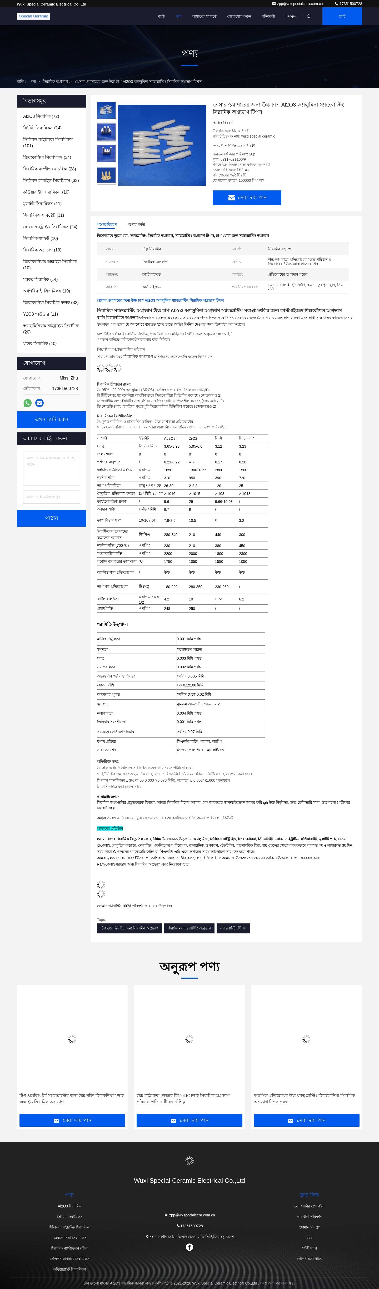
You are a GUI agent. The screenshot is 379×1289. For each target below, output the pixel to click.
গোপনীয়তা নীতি (309, 1259)
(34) (47, 157)
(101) (48, 142)
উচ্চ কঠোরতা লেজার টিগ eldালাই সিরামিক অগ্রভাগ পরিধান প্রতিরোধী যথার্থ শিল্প (183, 1098)
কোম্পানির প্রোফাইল (309, 1206)
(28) (49, 169)
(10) (46, 192)
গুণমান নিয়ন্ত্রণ (309, 1227)
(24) (50, 227)
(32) (51, 302)
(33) (51, 180)
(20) (51, 328)
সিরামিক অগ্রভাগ (55, 81)
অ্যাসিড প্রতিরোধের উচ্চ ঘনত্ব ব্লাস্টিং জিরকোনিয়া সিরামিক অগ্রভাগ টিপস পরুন (304, 1098)
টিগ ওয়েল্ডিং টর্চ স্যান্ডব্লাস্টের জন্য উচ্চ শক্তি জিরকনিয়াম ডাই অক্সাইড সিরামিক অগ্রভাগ (71, 1098)
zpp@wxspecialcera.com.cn (298, 4)
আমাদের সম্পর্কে (204, 16)
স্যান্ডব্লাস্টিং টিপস (233, 928)
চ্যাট (342, 16)
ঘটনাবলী (268, 16)
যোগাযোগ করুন (239, 16)
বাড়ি (161, 16)
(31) (43, 215)
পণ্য (178, 16)
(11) (42, 203)
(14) (42, 128)
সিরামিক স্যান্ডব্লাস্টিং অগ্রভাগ (189, 928)
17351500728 (348, 4)
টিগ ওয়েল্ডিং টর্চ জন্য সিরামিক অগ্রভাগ (129, 928)
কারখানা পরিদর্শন (309, 1217)
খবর (309, 1238)
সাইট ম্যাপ (309, 1248)
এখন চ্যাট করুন (51, 419)
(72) (41, 116)
